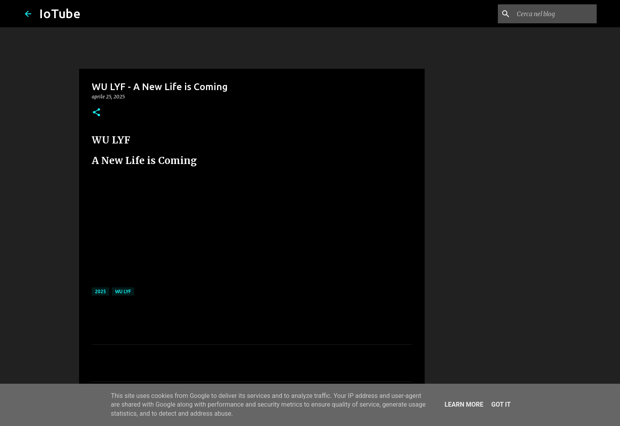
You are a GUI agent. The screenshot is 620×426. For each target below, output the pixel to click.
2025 (100, 291)
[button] (96, 112)
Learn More (463, 404)
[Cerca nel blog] (555, 13)
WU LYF (123, 291)
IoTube (60, 13)
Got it (500, 404)
